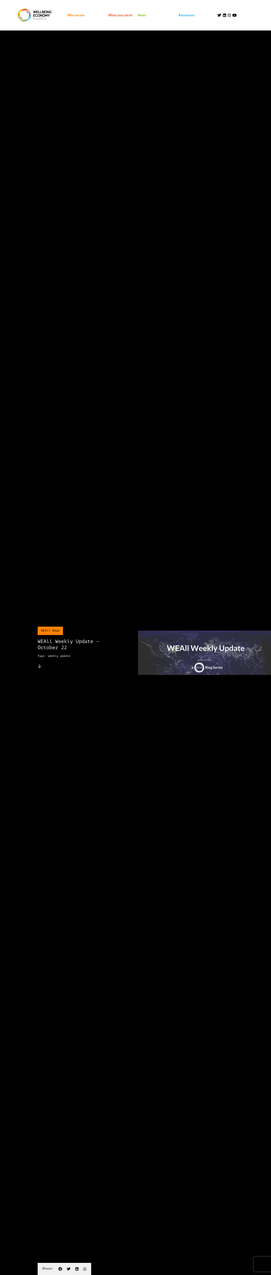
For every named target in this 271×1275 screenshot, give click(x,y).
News (142, 15)
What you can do (120, 15)
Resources (186, 15)
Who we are (76, 15)
